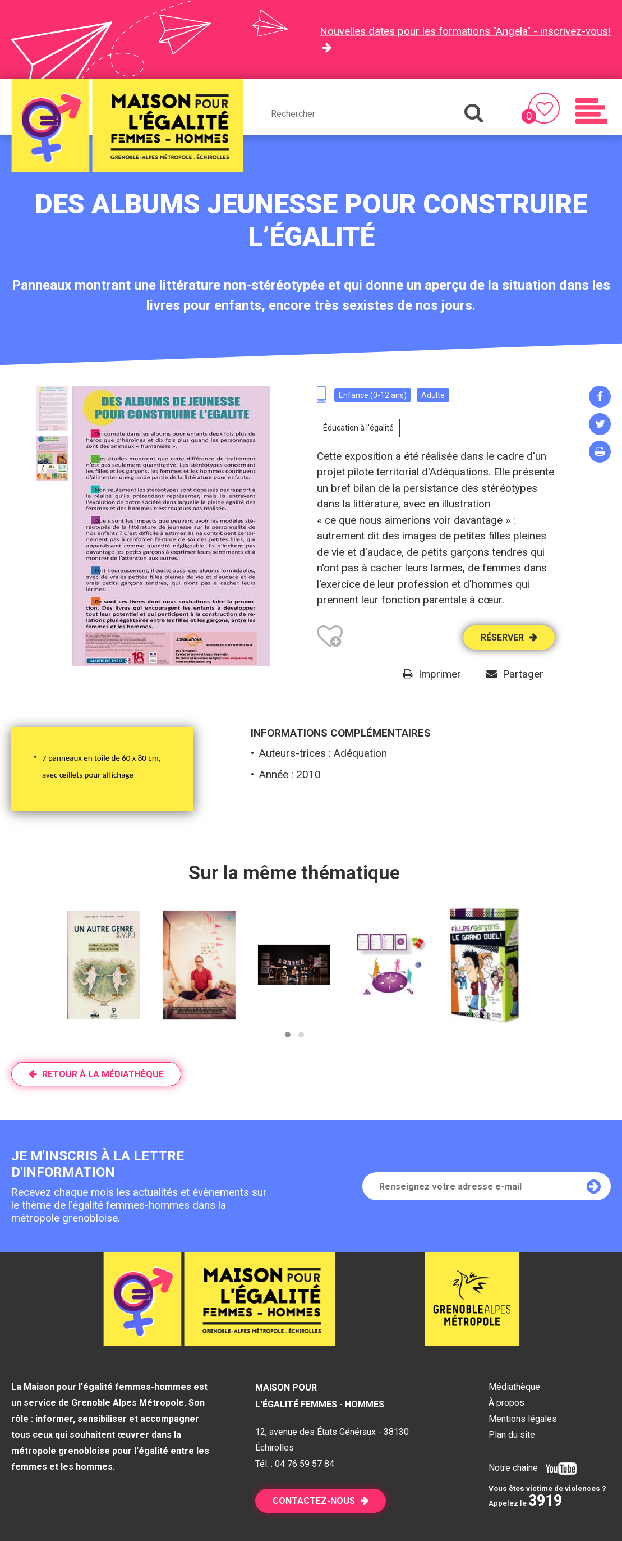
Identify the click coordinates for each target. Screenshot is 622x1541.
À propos (506, 1402)
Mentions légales (523, 1419)
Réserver (502, 637)
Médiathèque (514, 1387)
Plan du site (512, 1434)
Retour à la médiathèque (103, 1074)
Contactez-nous (314, 1501)
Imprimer (439, 673)
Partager (523, 673)
